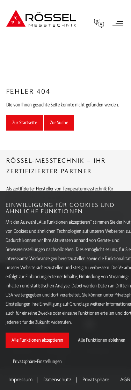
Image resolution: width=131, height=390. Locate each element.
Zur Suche (59, 123)
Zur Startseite (24, 123)
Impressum (20, 380)
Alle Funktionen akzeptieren (37, 340)
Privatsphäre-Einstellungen (37, 361)
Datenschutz (57, 380)
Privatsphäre (95, 380)
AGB (125, 380)
